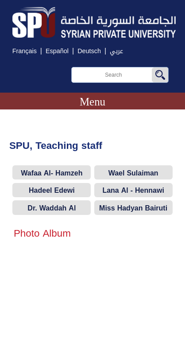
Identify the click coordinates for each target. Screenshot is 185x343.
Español (57, 51)
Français (24, 51)
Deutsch (89, 51)
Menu (92, 102)
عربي (116, 51)
